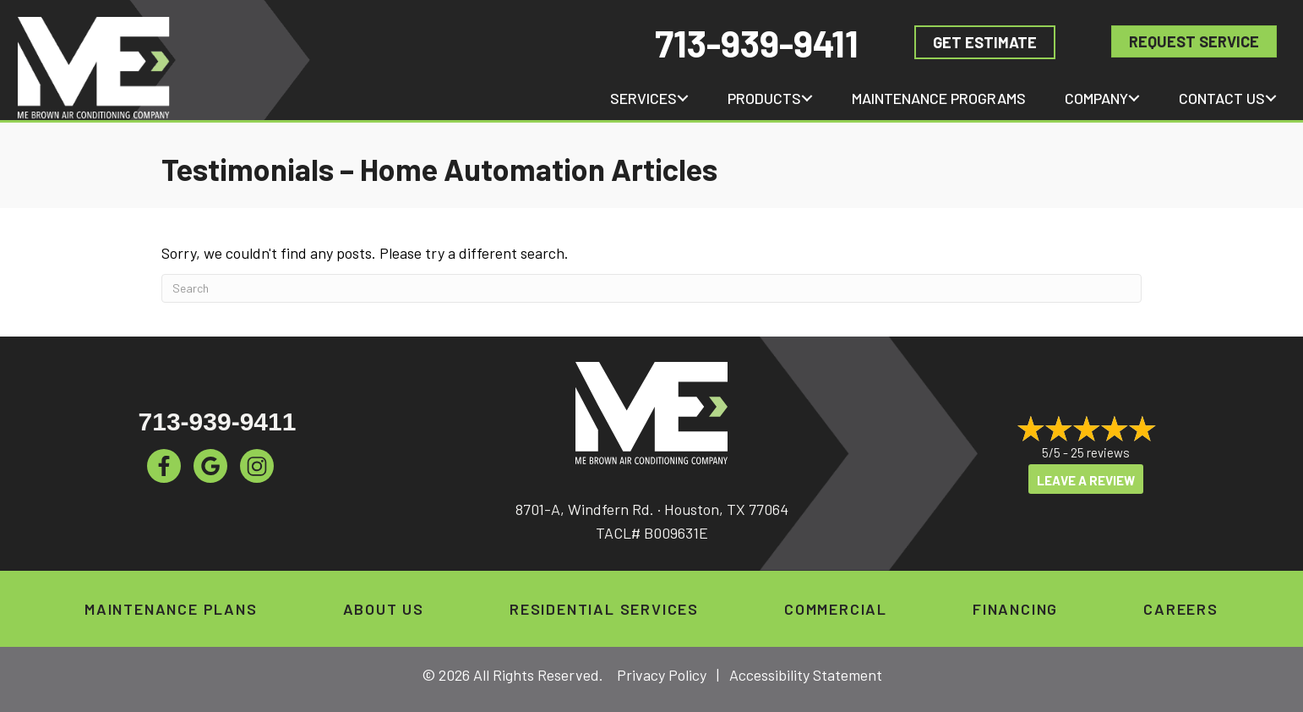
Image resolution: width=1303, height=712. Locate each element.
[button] (683, 98)
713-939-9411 (757, 42)
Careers (1180, 609)
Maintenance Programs (939, 98)
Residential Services (604, 609)
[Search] (651, 288)
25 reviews (1100, 452)
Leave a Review (1086, 480)
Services (643, 98)
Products (764, 98)
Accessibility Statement (805, 674)
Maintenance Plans (171, 609)
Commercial (835, 609)
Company (1096, 98)
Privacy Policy (661, 674)
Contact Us (1222, 98)
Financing (1015, 609)
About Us (383, 609)
